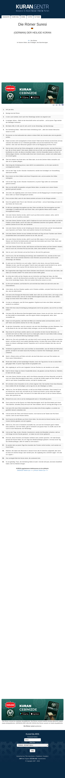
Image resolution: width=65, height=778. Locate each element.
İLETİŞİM (37, 17)
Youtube (45, 756)
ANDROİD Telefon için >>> (25, 470)
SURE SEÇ (15, 17)
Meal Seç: (32, 742)
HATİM (30, 17)
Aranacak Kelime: (32, 737)
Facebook (39, 756)
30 (28, 40)
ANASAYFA (6, 17)
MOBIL (23, 17)
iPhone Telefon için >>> (41, 470)
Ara (32, 751)
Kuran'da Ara (20, 756)
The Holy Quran (30, 756)
